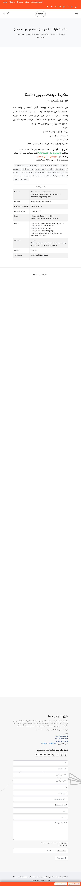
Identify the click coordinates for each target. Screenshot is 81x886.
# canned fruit (40, 173)
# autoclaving (33, 166)
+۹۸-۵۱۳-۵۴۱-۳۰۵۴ (61, 739)
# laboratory (40, 169)
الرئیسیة (62, 34)
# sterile (50, 169)
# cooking (24, 179)
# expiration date (24, 176)
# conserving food (54, 173)
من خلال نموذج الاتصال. (47, 156)
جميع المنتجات (61, 884)
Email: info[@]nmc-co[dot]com (13, 2)
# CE (62, 176)
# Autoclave (19, 166)
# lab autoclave (28, 169)
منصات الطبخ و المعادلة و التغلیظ (46, 34)
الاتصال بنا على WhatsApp (49, 153)
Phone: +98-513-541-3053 (33, 2)
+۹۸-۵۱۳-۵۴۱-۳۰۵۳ (61, 736)
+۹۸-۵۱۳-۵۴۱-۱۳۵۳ (62, 741)
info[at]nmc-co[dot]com (48, 744)
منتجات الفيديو (74, 884)
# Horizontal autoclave (49, 166)
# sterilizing (60, 169)
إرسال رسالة (61, 858)
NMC (60, 877)
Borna (48, 881)
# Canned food (27, 173)
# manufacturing (38, 176)
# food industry (52, 176)
